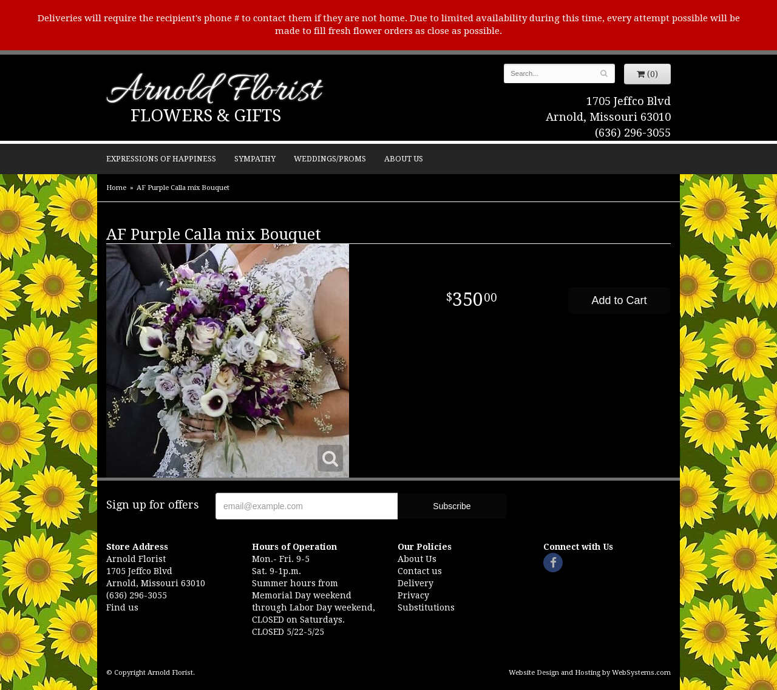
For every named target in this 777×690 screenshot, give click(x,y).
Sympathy (255, 158)
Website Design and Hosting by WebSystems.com (590, 673)
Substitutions (426, 607)
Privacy (413, 595)
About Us (403, 158)
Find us (122, 607)
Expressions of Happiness (161, 158)
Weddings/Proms (330, 158)
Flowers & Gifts (206, 116)
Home (116, 188)
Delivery (415, 583)
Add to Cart (618, 300)
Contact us (420, 571)
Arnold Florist (213, 92)
